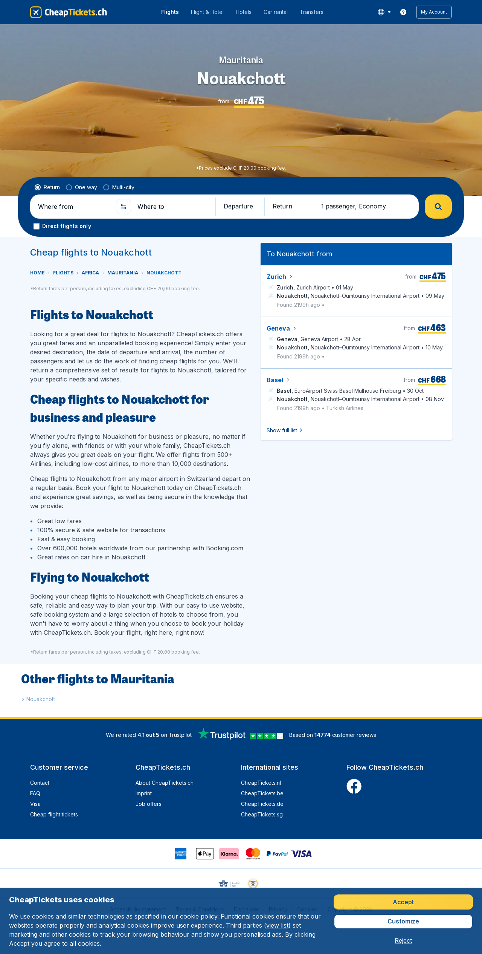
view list (277, 925)
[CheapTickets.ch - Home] (68, 12)
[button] (434, 12)
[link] (403, 12)
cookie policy (198, 916)
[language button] (383, 12)
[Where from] (73, 207)
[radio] (47, 187)
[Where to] (173, 207)
